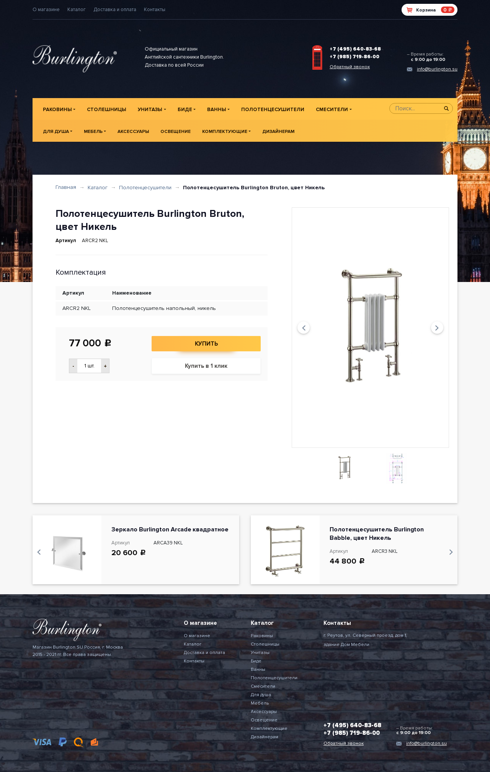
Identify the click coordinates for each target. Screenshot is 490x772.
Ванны (216, 110)
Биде (185, 110)
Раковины (57, 110)
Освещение (175, 131)
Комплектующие (224, 131)
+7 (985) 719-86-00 (354, 57)
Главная (66, 187)
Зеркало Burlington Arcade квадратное (170, 529)
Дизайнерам (278, 131)
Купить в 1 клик (206, 365)
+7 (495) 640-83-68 (355, 49)
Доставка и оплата (114, 10)
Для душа (56, 131)
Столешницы (106, 110)
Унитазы (150, 110)
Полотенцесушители (272, 110)
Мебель (93, 131)
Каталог (76, 10)
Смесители (332, 110)
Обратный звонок (350, 67)
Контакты (154, 10)
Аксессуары (133, 131)
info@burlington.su (437, 69)
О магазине (46, 10)
